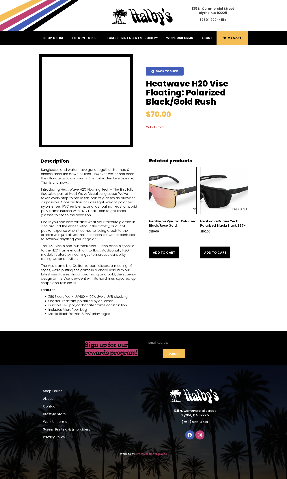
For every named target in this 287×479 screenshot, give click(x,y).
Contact (50, 406)
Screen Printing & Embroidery (132, 38)
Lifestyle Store (85, 38)
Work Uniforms (179, 38)
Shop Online (53, 38)
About (207, 38)
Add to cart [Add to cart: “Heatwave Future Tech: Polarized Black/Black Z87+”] (215, 252)
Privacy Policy (54, 437)
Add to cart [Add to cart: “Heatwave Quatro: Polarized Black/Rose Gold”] (164, 252)
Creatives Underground (151, 454)
